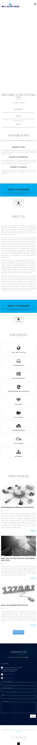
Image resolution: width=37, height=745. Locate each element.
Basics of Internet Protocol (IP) (14, 605)
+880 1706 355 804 (9, 674)
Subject (18, 696)
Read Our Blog (18, 632)
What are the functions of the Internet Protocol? (18, 559)
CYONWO (18, 731)
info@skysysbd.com (9, 678)
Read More (33, 530)
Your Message (18, 707)
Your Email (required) (18, 689)
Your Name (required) (18, 683)
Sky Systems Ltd (14, 730)
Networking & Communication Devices (17, 507)
